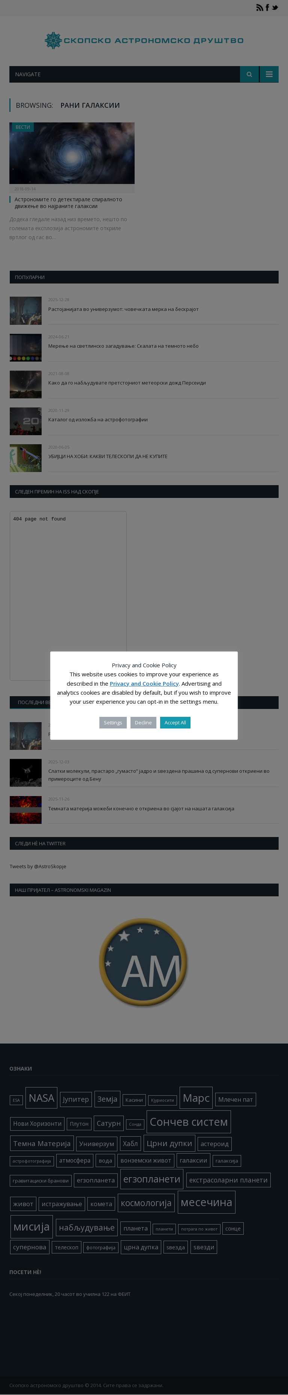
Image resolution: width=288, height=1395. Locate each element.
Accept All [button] (175, 722)
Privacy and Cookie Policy (144, 683)
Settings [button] (113, 722)
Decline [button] (143, 722)
